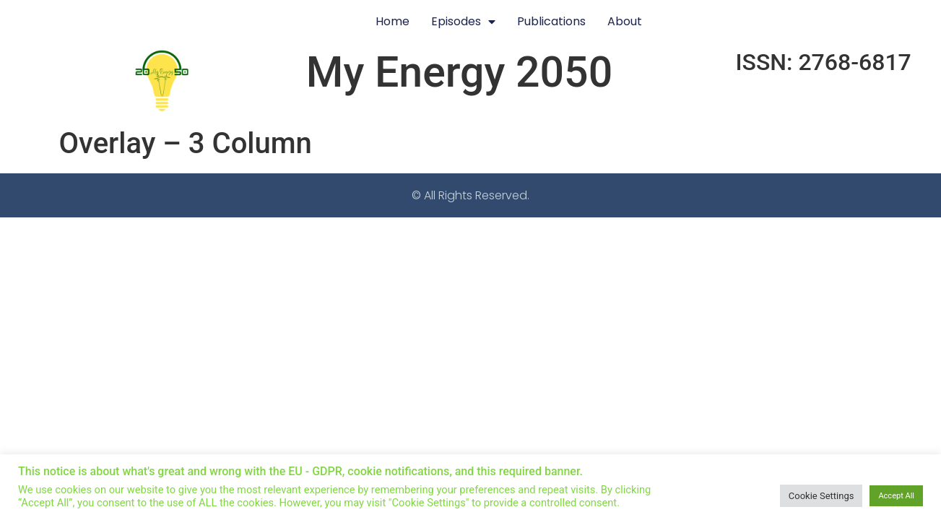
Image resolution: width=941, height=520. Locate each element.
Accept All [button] (896, 495)
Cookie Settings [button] (821, 495)
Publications (551, 21)
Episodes (463, 21)
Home (392, 21)
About (624, 21)
